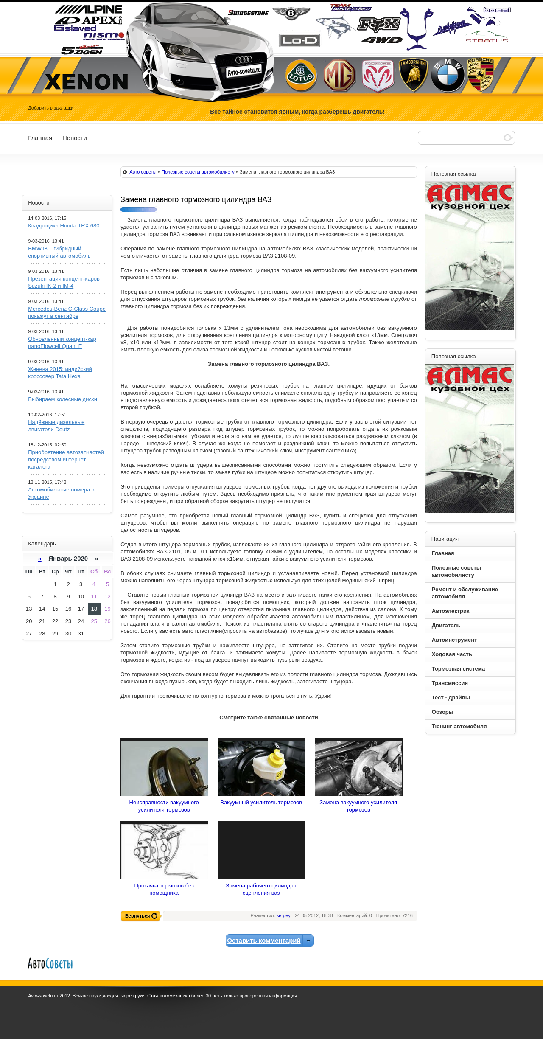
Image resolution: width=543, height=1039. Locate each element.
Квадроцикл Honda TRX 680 (63, 225)
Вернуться (137, 915)
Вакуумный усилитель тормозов (261, 802)
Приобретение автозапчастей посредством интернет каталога (66, 459)
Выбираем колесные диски (62, 399)
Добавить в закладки (50, 107)
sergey (284, 915)
